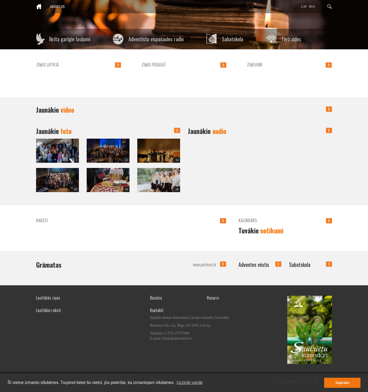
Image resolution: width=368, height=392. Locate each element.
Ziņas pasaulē (154, 65)
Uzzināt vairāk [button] (189, 382)
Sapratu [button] (342, 383)
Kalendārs (247, 220)
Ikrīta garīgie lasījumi (69, 39)
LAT (304, 6)
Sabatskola (232, 39)
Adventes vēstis (253, 264)
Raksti (42, 220)
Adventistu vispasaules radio (156, 39)
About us (57, 6)
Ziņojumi (254, 65)
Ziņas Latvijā (47, 65)
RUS (312, 6)
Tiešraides (291, 39)
